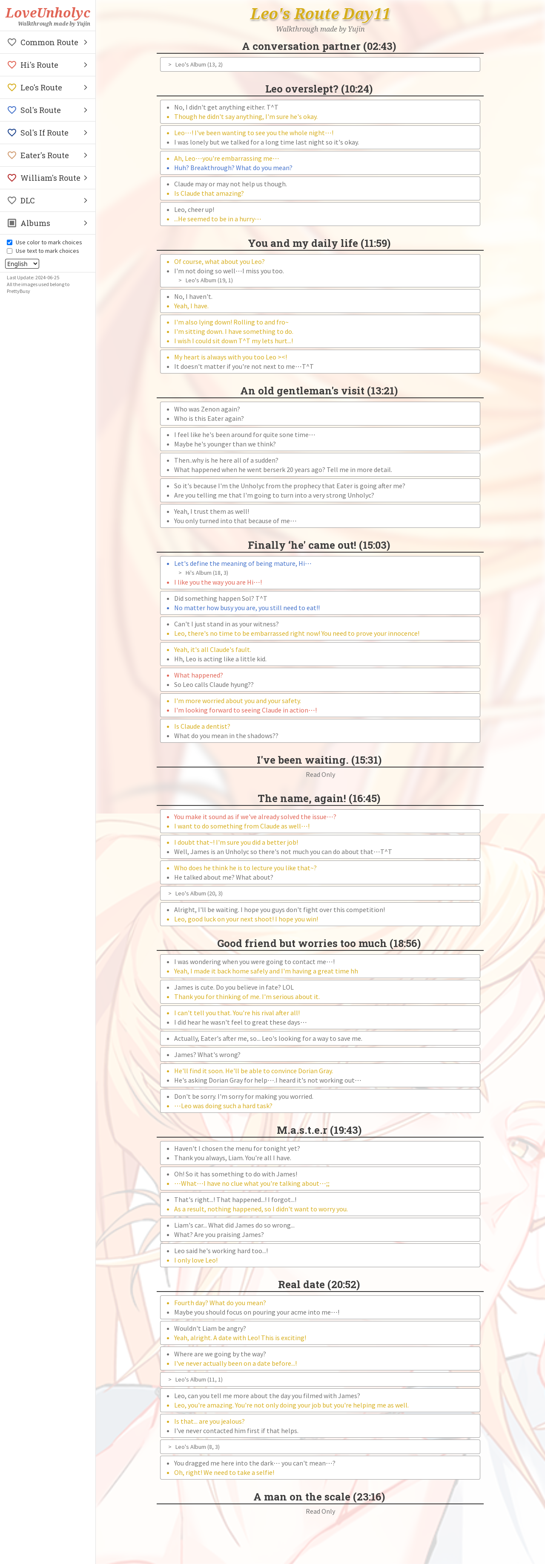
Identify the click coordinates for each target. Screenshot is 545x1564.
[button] (47, 42)
